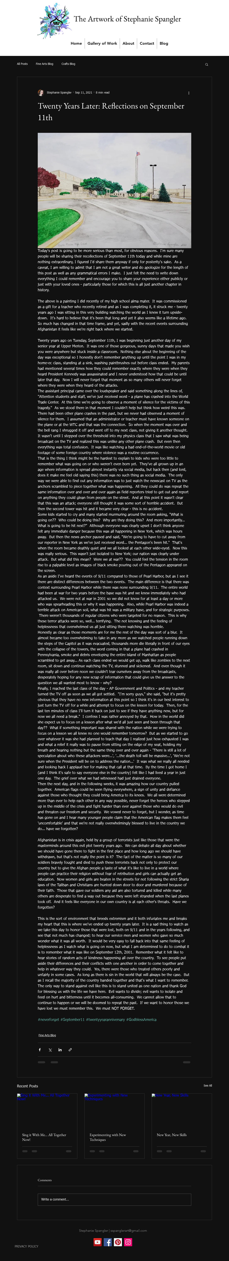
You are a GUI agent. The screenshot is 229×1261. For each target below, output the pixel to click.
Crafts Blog (68, 64)
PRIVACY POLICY (26, 1246)
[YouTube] (98, 1242)
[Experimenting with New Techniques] (115, 1110)
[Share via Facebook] (40, 1050)
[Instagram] (128, 1242)
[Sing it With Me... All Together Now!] (47, 1110)
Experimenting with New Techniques (108, 1137)
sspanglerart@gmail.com (129, 1231)
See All (208, 1085)
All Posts (22, 64)
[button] (207, 64)
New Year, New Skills (172, 1134)
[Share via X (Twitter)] (50, 1050)
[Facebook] (108, 1242)
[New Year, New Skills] (182, 1110)
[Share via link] (70, 1050)
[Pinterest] (118, 1242)
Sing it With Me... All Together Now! (44, 1137)
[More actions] (188, 92)
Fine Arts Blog (44, 64)
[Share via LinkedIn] (60, 1050)
